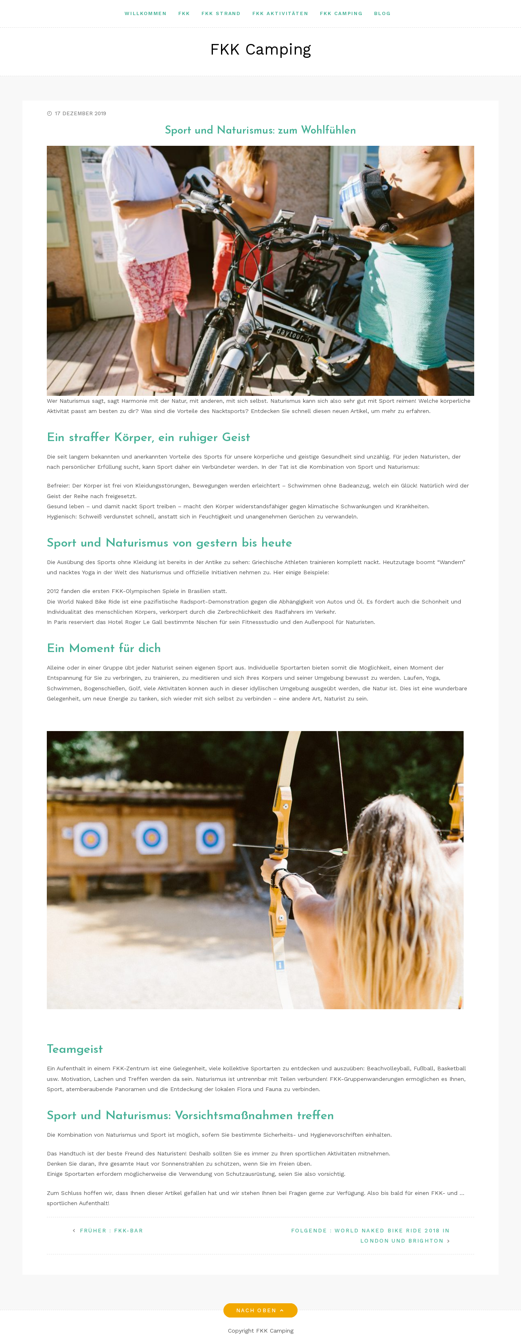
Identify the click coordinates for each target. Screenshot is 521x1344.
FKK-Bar (111, 1231)
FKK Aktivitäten (280, 13)
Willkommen (146, 13)
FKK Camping (260, 49)
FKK (184, 13)
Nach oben (260, 1310)
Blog (382, 13)
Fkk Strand (221, 13)
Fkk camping (341, 13)
